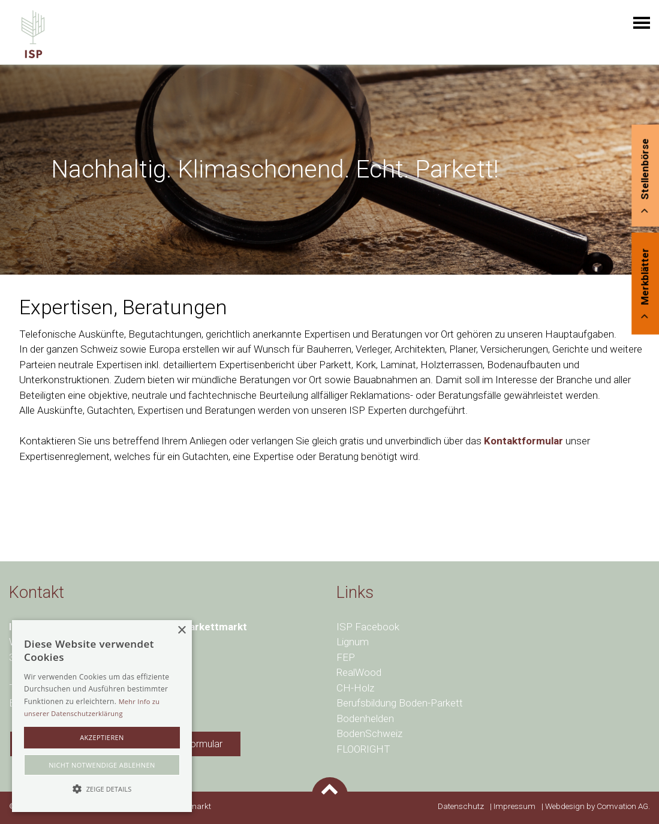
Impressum (514, 806)
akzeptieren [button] (102, 737)
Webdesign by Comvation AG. (596, 806)
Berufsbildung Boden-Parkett (399, 703)
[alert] (102, 716)
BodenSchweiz (369, 733)
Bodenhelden (365, 718)
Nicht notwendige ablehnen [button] (102, 764)
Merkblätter (645, 283)
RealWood (358, 672)
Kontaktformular (523, 441)
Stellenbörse (645, 176)
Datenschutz (461, 806)
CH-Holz (355, 688)
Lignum (352, 642)
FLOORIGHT (363, 749)
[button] (102, 789)
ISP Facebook (367, 627)
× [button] (181, 630)
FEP (345, 657)
